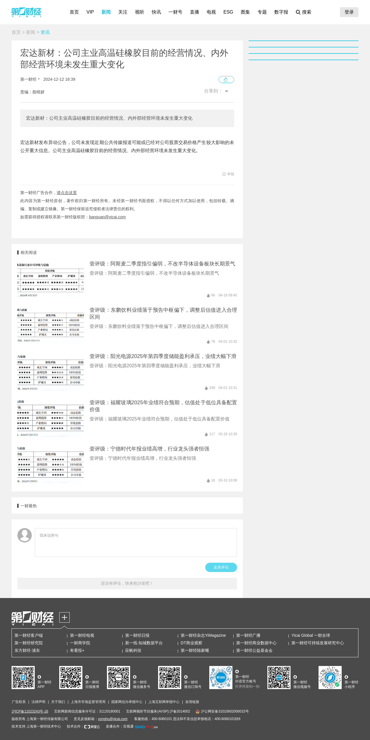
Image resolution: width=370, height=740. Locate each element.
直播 (194, 12)
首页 (74, 12)
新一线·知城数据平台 (144, 643)
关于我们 (58, 702)
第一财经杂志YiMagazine (203, 635)
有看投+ (77, 650)
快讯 (156, 12)
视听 (139, 12)
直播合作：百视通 (120, 726)
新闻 (106, 12)
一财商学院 (80, 643)
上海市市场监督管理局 (88, 702)
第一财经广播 (248, 635)
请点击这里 (67, 192)
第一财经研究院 (28, 643)
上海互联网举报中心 (164, 702)
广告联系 (19, 702)
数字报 (281, 12)
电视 (211, 12)
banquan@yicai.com (107, 217)
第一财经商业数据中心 (256, 643)
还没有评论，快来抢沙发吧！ (127, 583)
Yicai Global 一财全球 (310, 635)
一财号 (175, 12)
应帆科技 (133, 650)
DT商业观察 (191, 643)
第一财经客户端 (28, 635)
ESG (228, 12)
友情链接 (192, 702)
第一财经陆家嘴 (195, 650)
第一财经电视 (82, 635)
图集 (245, 12)
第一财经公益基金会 (254, 650)
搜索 (306, 12)
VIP (90, 12)
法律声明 (38, 702)
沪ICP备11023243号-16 (30, 711)
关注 (122, 12)
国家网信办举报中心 (127, 702)
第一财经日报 (137, 635)
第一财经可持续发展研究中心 (317, 643)
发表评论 (221, 567)
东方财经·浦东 (27, 650)
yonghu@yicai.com (112, 719)
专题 (262, 12)
